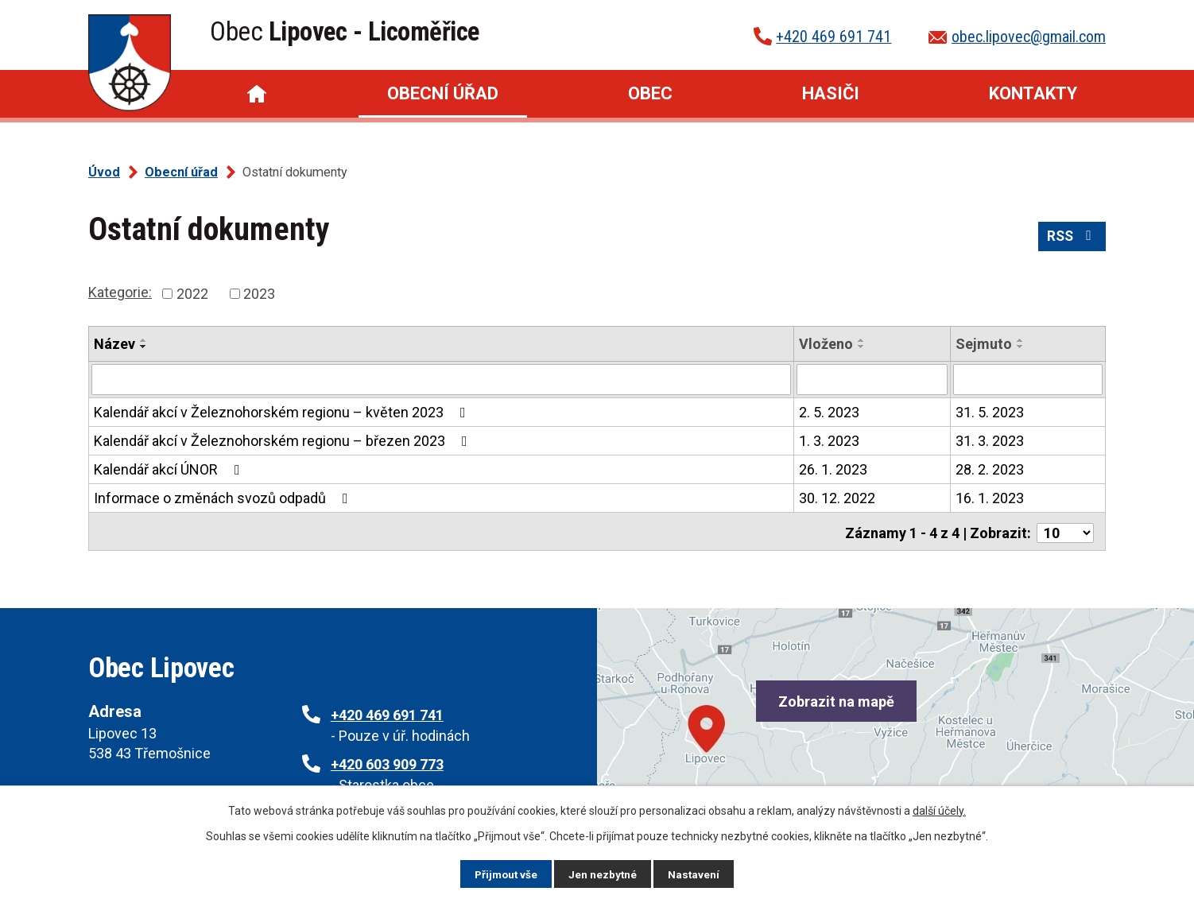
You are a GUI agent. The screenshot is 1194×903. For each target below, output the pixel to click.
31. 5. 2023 (990, 411)
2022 (192, 293)
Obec (650, 93)
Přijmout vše (505, 873)
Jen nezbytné (603, 873)
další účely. (939, 810)
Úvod (256, 94)
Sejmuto (984, 343)
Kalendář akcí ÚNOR (170, 468)
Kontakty (1033, 93)
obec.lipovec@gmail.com (1029, 36)
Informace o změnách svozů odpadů (224, 497)
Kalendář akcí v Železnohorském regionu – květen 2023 (283, 411)
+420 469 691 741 (833, 36)
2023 (259, 293)
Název (114, 343)
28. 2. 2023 (990, 468)
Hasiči (830, 93)
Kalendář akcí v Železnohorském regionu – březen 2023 (284, 440)
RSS (1071, 239)
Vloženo (826, 343)
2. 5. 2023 (829, 411)
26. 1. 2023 (833, 468)
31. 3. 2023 (990, 440)
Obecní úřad (442, 93)
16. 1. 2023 (990, 497)
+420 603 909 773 (387, 764)
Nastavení (695, 873)
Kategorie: (120, 292)
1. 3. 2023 (829, 440)
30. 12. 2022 (837, 497)
